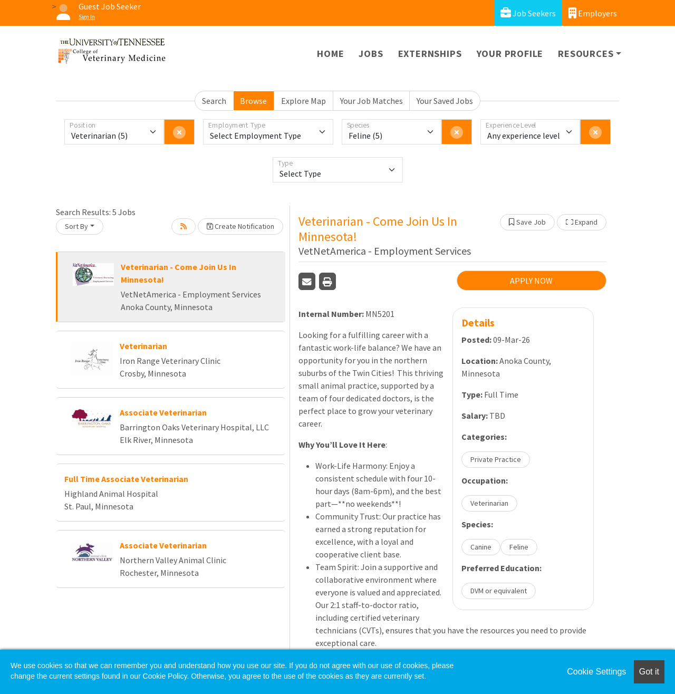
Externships (430, 53)
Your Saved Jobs (445, 100)
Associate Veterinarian (163, 412)
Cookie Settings (596, 671)
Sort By (76, 226)
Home (330, 53)
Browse (253, 100)
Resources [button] (585, 53)
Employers (592, 13)
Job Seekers (528, 13)
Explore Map (303, 100)
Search (214, 100)
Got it (649, 671)
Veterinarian (143, 346)
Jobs (371, 53)
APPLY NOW (531, 280)
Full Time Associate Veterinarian (126, 479)
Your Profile (510, 53)
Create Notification (240, 226)
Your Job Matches (371, 100)
